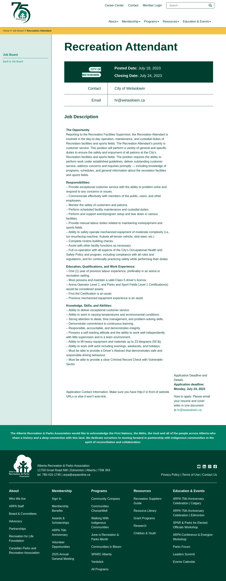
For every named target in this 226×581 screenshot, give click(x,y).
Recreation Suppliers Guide (148, 501)
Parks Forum (181, 546)
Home (6, 30)
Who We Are (17, 498)
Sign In (56, 498)
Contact (133, 5)
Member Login (152, 5)
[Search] (190, 5)
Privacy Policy (170, 474)
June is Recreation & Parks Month (105, 537)
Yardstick (97, 561)
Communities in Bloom (106, 546)
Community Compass (105, 498)
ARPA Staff (16, 506)
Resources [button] (142, 491)
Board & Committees (23, 513)
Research (140, 525)
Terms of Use (191, 474)
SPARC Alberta (101, 554)
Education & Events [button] (189, 491)
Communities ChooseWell (100, 508)
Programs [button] (99, 491)
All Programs (100, 569)
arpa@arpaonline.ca (76, 474)
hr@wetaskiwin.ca (189, 410)
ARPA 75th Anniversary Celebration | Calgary (188, 501)
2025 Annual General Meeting (63, 556)
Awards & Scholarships (60, 520)
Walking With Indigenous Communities (100, 523)
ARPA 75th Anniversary (60, 532)
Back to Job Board (13, 61)
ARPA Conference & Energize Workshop (193, 537)
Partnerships (17, 528)
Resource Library (145, 510)
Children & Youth (145, 533)
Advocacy (15, 521)
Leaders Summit (184, 554)
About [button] (14, 491)
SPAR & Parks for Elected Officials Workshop (190, 525)
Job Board (18, 30)
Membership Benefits (60, 508)
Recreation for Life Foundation (21, 538)
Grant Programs (144, 518)
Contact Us (209, 474)
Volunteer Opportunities (61, 544)
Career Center (114, 5)
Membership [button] (62, 491)
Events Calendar (184, 561)
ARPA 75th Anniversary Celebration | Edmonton (188, 513)
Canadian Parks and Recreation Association (24, 550)
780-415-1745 (51, 474)
